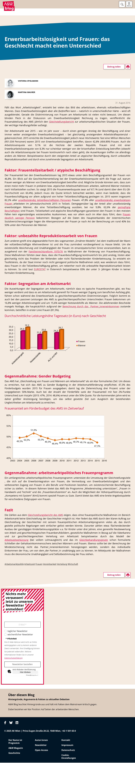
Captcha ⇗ (32, 675)
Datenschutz (68, 750)
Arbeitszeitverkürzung (16, 540)
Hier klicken (25, 672)
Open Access (41, 750)
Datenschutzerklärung (13, 658)
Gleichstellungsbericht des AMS (45, 515)
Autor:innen (41, 740)
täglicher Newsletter (18, 631)
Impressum (67, 745)
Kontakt (65, 740)
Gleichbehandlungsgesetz (93, 540)
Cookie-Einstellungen (68, 757)
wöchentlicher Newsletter (20, 634)
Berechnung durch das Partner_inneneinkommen (90, 306)
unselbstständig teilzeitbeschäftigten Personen (44, 200)
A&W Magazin (15, 748)
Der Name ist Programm (15, 742)
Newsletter (41, 745)
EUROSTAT (40, 269)
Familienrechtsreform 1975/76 (46, 251)
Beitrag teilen (114, 67)
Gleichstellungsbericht (61, 122)
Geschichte (14, 753)
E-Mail (22, 625)
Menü (129, 6)
